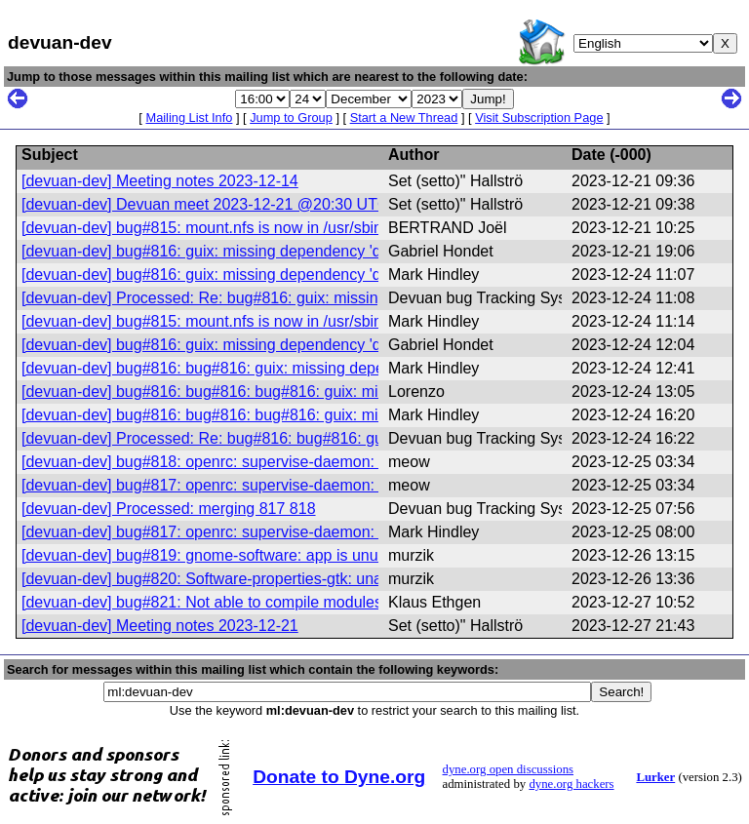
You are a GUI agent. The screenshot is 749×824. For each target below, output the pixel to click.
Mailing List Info (188, 117)
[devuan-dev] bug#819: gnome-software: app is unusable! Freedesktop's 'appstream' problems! (350, 555)
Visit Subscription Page (539, 117)
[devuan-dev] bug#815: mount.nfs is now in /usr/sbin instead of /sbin (256, 227)
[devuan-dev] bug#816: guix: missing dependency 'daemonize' (236, 251)
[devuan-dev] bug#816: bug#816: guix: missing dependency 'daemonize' (271, 368)
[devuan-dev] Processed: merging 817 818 (168, 508)
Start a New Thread (404, 117)
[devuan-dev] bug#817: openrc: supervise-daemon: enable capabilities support (292, 485)
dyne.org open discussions (508, 769)
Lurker (655, 777)
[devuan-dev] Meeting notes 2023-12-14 (159, 181)
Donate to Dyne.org (339, 776)
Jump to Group (291, 117)
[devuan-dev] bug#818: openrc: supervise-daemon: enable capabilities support (292, 461)
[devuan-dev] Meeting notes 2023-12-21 (159, 625)
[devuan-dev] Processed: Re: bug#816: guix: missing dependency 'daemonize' (292, 298)
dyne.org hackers (571, 784)
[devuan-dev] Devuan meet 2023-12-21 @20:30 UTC (204, 204)
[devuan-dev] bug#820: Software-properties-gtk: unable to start (238, 578)
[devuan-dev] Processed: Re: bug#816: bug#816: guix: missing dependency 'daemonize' (326, 438)
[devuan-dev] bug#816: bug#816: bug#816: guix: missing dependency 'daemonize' (305, 391)
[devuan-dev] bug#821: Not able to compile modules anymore (234, 602)
